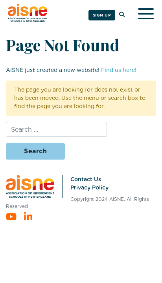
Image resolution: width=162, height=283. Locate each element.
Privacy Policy (89, 187)
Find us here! (118, 70)
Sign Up (102, 15)
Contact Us (85, 179)
